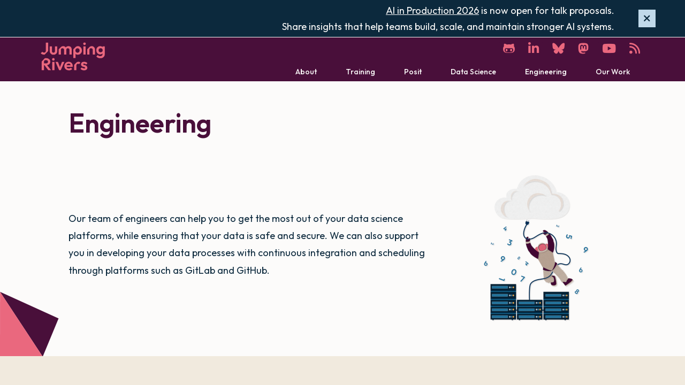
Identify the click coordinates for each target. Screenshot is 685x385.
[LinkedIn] (533, 48)
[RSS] (634, 48)
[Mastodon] (583, 48)
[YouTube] (609, 48)
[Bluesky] (558, 48)
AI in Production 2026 (432, 10)
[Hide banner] (647, 19)
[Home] (73, 56)
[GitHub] (509, 48)
